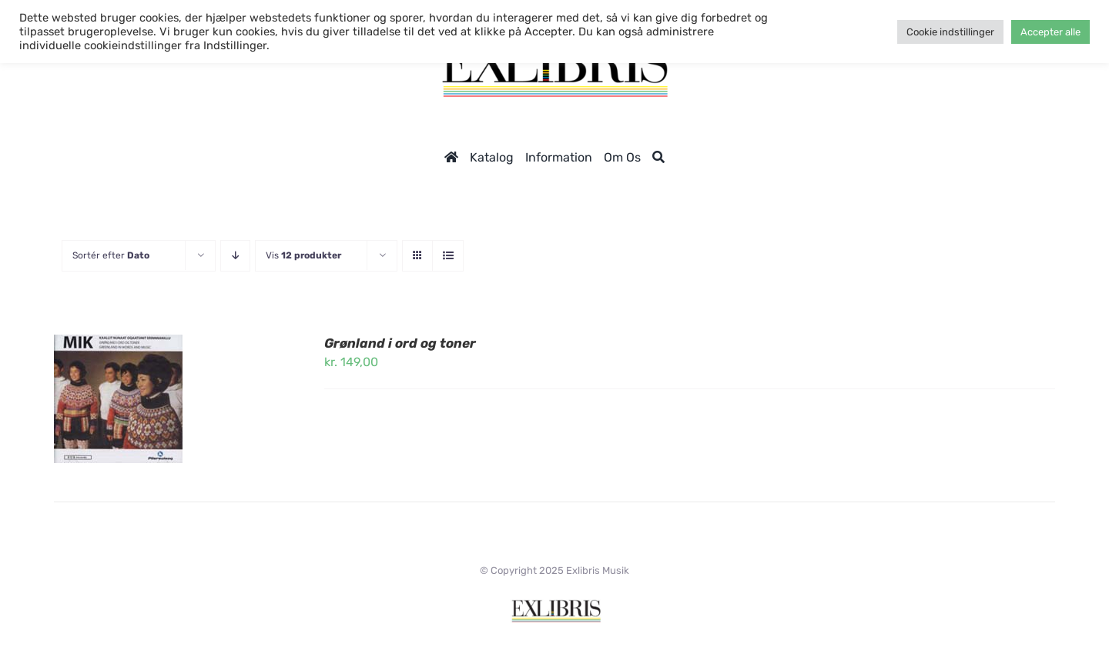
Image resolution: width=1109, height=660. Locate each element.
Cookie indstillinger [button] (950, 32)
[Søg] (658, 157)
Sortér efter (110, 255)
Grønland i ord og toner (400, 343)
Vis (303, 255)
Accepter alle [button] (1050, 32)
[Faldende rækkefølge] (235, 256)
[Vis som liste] (448, 256)
